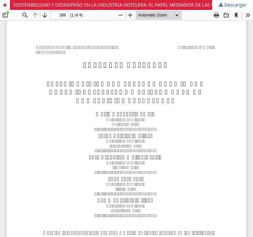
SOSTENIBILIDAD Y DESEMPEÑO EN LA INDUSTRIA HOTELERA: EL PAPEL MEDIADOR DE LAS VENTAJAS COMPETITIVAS (133, 5)
